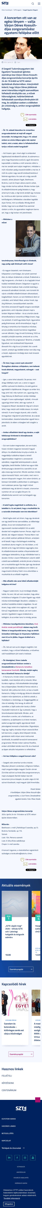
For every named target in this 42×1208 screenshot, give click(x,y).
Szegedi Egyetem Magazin (30, 10)
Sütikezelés (21, 1167)
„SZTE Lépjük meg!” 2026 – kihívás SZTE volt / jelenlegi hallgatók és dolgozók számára (14, 931)
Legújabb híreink (10, 1020)
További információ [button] (12, 1198)
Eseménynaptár (16, 969)
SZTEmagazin (17, 10)
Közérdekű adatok (21, 1183)
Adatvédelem (21, 1172)
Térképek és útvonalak (11, 1148)
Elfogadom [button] (9, 1204)
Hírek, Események (7, 10)
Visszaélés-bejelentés (21, 1178)
